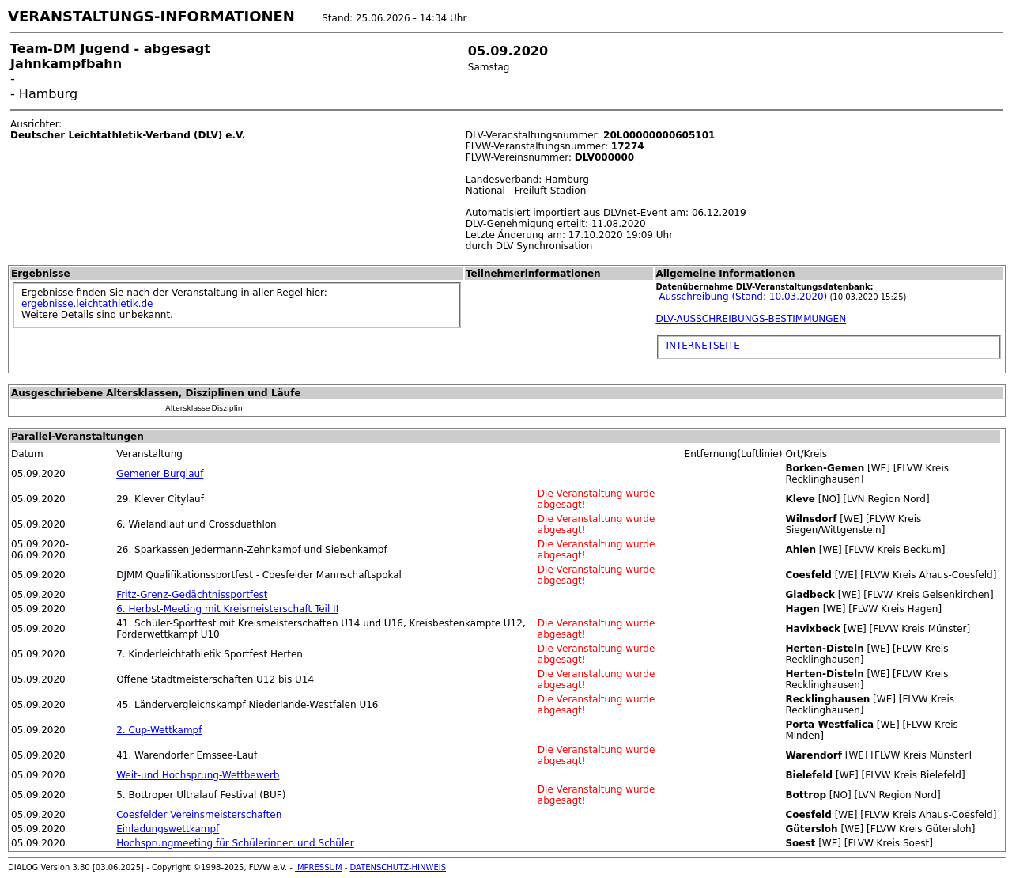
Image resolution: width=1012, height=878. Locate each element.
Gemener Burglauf (159, 473)
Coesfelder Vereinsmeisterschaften (198, 814)
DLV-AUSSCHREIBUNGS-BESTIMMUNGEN (750, 318)
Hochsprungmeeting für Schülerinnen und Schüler (234, 843)
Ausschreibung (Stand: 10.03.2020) (741, 296)
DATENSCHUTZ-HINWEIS (398, 867)
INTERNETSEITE (702, 345)
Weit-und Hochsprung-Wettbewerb (197, 775)
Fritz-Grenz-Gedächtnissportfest (191, 594)
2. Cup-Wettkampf (159, 730)
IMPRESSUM (318, 867)
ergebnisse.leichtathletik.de (87, 303)
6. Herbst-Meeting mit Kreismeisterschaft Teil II (227, 609)
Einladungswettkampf (167, 828)
